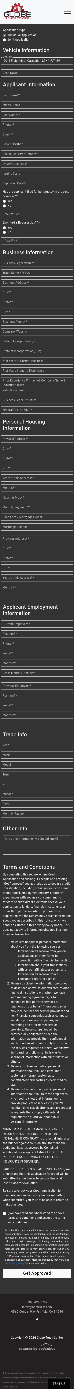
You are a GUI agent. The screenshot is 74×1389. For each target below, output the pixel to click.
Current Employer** (16, 624)
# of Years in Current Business (23, 361)
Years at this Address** (18, 478)
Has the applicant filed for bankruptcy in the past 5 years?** (36, 194)
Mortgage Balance (15, 527)
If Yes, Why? (11, 214)
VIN (5, 784)
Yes (9, 201)
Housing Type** (13, 498)
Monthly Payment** (16, 508)
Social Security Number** (20, 154)
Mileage (8, 794)
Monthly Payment (15, 814)
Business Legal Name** (19, 263)
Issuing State (11, 174)
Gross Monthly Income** (19, 673)
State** (8, 302)
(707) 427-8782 (37, 1303)
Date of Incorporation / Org (21, 342)
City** (7, 293)
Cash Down (10, 73)
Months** (9, 488)
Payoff (7, 804)
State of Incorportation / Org (22, 351)
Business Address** (16, 283)
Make (6, 755)
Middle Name (11, 105)
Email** (8, 135)
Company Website (15, 332)
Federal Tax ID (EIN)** (17, 410)
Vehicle (7, 61)
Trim (6, 775)
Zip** (6, 312)
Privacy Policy (16, 1263)
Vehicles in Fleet (14, 390)
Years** (8, 654)
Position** (10, 634)
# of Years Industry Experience (23, 371)
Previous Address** (16, 539)
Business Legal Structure (19, 400)
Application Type (14, 30)
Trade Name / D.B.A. (16, 273)
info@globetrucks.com (37, 1307)
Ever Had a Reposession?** (21, 223)
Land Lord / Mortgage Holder (22, 517)
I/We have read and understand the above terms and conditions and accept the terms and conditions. (36, 1218)
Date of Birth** (13, 144)
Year (6, 745)
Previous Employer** (17, 686)
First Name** (11, 95)
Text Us (59, 1383)
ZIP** (7, 468)
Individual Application (22, 35)
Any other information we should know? (31, 839)
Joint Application (18, 40)
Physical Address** (16, 439)
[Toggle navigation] (67, 12)
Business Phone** (15, 322)
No (9, 206)
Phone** (8, 125)
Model (7, 765)
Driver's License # (15, 164)
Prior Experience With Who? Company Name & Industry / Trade (34, 383)
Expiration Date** (15, 184)
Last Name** (11, 115)
